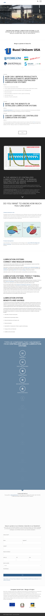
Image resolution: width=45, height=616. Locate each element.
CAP (17, 557)
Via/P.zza (5, 557)
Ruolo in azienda (6, 563)
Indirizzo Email (6, 534)
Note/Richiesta (6, 568)
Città (30, 557)
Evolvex (18, 614)
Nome (4, 540)
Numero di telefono (6, 551)
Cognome (25, 540)
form (34, 122)
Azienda (5, 546)
